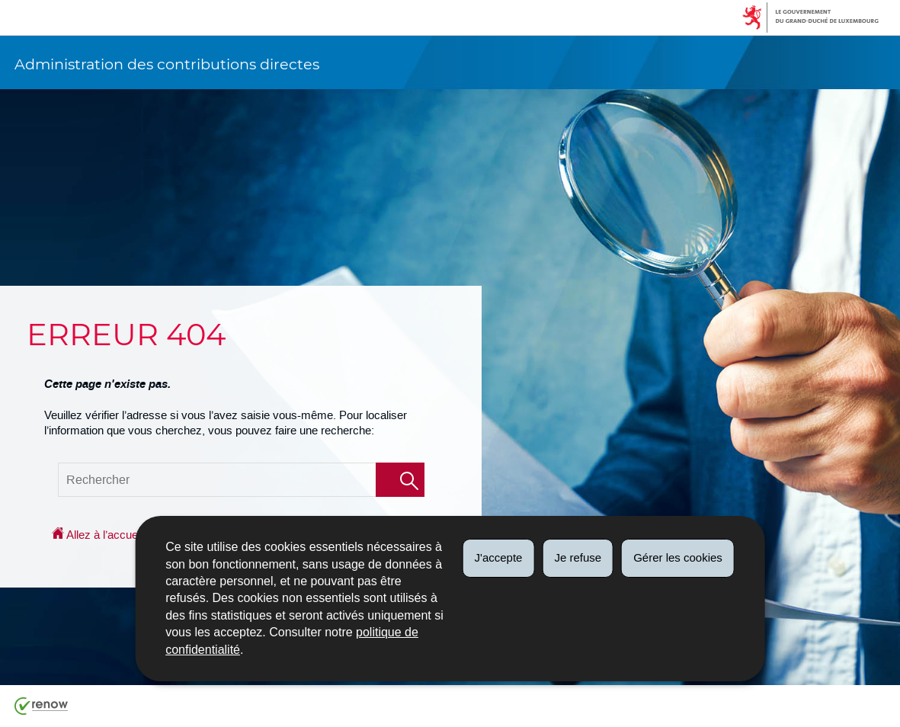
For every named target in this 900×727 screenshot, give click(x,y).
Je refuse (577, 557)
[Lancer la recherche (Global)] (400, 480)
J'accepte (499, 557)
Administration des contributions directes (166, 64)
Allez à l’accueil (97, 535)
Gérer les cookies (677, 557)
